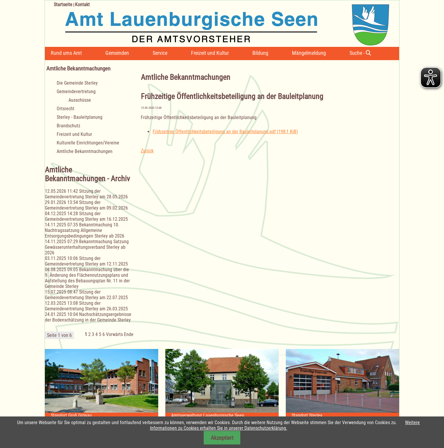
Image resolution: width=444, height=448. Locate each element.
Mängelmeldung (309, 53)
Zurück (147, 151)
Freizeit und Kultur (210, 53)
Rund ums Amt (66, 53)
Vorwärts (114, 334)
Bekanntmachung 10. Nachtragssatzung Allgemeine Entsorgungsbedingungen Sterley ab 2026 (84, 230)
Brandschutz (68, 126)
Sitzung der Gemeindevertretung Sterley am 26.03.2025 (86, 306)
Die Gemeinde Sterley (77, 83)
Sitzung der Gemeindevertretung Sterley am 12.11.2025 (86, 261)
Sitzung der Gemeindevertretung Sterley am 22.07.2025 (86, 294)
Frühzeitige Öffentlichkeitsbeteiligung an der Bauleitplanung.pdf (225, 131)
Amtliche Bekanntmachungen (84, 151)
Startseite (63, 4)
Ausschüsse (79, 100)
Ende (128, 334)
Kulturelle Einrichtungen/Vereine (88, 143)
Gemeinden (117, 53)
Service (160, 53)
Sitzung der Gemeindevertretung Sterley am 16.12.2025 (86, 216)
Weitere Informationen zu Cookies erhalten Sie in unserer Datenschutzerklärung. (285, 425)
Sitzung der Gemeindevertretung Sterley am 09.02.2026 (86, 205)
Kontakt (82, 4)
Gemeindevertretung (76, 91)
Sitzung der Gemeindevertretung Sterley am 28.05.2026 (86, 194)
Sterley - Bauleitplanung (79, 117)
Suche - (360, 53)
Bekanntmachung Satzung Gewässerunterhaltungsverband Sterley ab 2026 (87, 247)
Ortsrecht (65, 108)
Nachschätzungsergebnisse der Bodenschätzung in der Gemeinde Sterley (88, 317)
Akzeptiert (222, 437)
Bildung (260, 53)
